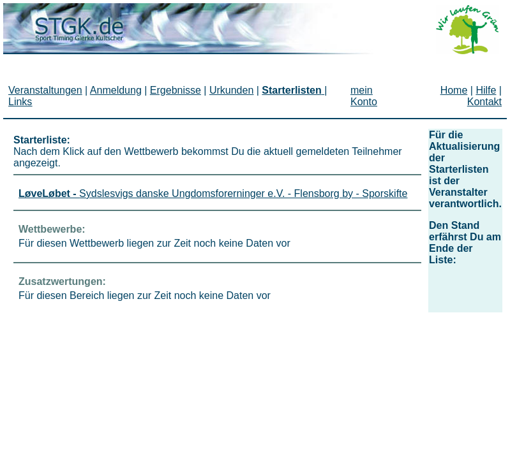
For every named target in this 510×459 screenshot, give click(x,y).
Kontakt (484, 101)
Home (454, 90)
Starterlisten (291, 90)
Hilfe (486, 90)
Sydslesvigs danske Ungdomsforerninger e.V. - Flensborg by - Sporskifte (213, 193)
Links (20, 101)
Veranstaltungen (45, 90)
